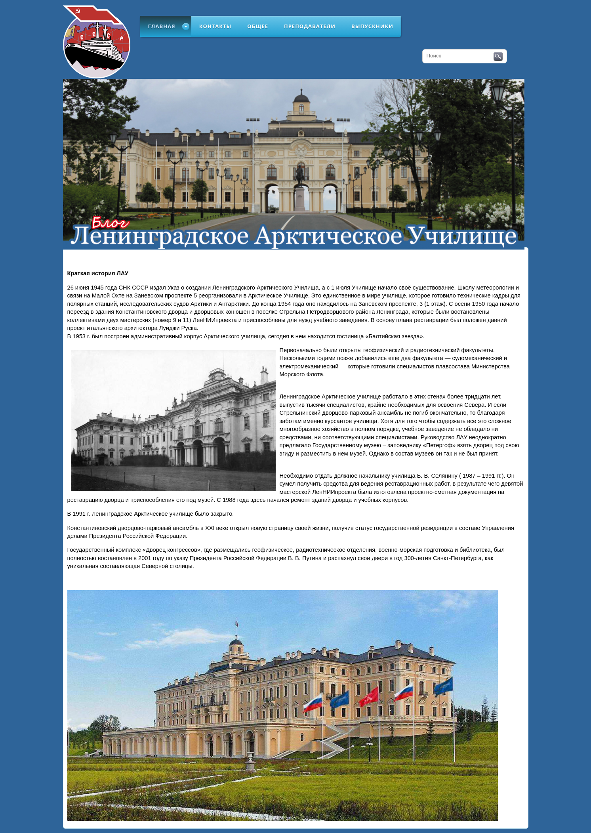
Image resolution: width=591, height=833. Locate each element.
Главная (161, 26)
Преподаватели (310, 26)
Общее (257, 26)
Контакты (215, 26)
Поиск (498, 56)
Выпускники (372, 26)
